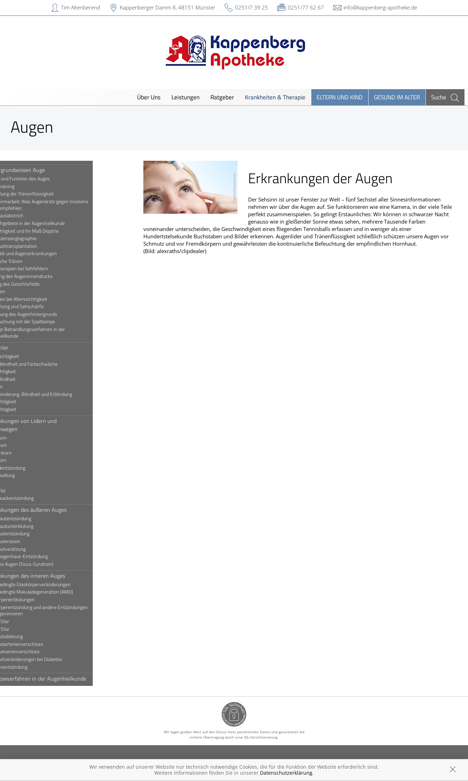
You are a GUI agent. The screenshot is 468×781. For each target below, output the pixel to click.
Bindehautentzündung (35, 518)
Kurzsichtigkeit (27, 371)
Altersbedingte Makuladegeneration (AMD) (56, 591)
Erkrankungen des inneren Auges (52, 575)
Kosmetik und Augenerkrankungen (48, 253)
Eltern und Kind (340, 97)
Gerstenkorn (25, 452)
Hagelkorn (22, 460)
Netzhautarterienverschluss (41, 644)
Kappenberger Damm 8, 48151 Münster (167, 7)
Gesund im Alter (397, 97)
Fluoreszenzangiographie (37, 238)
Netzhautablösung (31, 636)
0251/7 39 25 (251, 7)
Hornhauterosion (29, 541)
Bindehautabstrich (31, 215)
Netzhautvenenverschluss (39, 651)
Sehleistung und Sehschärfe (41, 306)
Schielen (21, 386)
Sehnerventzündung (33, 666)
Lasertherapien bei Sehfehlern (43, 268)
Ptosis (18, 483)
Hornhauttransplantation (38, 246)
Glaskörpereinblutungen (36, 599)
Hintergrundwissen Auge (42, 170)
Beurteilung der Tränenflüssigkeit (46, 193)
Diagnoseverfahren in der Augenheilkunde (62, 678)
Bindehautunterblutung (36, 526)
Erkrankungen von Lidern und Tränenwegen (47, 425)
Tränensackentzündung (36, 498)
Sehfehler (23, 347)
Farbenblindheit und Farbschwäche (48, 364)
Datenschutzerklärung (286, 772)
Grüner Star (24, 629)
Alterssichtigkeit (29, 356)
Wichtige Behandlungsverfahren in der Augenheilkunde (52, 332)
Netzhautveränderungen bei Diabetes (50, 659)
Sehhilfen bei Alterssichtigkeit (43, 299)
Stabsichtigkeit (27, 401)
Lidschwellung (26, 475)
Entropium (23, 445)
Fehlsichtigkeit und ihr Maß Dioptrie (48, 230)
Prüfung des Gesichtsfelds (39, 283)
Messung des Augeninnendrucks (45, 276)
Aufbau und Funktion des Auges (44, 178)
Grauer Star (24, 621)
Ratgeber (222, 97)
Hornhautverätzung (32, 548)
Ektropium (22, 437)
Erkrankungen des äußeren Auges (52, 509)
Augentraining (26, 186)
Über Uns (149, 97)
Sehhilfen (22, 291)
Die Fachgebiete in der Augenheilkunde (51, 223)
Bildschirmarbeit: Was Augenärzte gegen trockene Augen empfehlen (63, 205)
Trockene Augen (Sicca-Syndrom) (46, 564)
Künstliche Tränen (30, 261)
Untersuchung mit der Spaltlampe (47, 321)
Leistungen (185, 97)
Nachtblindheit (27, 379)
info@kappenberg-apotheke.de (380, 7)
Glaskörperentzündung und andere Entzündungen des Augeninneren (63, 610)
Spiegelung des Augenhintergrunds (48, 314)
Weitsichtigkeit (27, 409)
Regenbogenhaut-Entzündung (43, 556)
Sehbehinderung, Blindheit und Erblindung (55, 394)
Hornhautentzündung (34, 533)
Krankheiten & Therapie (275, 97)
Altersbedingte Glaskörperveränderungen (54, 584)
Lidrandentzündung (32, 467)
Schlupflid (22, 490)
